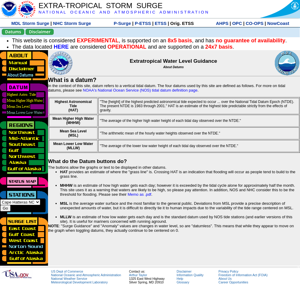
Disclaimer (39, 32)
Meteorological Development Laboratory (79, 282)
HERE (61, 47)
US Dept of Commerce (67, 271)
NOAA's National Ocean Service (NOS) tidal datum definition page (140, 90)
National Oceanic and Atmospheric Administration (86, 275)
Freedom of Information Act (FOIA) (242, 275)
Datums (13, 32)
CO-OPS (254, 23)
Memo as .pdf (139, 194)
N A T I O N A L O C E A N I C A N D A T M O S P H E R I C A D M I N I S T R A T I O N (123, 12)
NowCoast (278, 23)
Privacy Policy (228, 271)
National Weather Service (69, 278)
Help (180, 278)
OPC (237, 23)
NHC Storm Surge (72, 23)
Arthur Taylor (138, 275)
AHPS (222, 23)
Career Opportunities (233, 282)
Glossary (183, 282)
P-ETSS (143, 23)
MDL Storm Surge (30, 23)
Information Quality (190, 275)
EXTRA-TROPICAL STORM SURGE (100, 6)
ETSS (160, 23)
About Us (225, 278)
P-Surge (122, 23)
